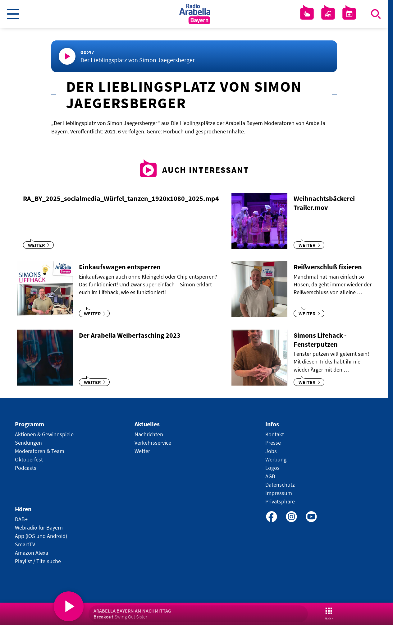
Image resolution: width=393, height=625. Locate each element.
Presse (273, 442)
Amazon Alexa (31, 552)
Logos (272, 467)
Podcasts (25, 467)
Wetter (142, 451)
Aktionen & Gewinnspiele (44, 434)
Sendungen (28, 442)
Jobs (271, 451)
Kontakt (274, 434)
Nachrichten (149, 434)
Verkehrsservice (153, 442)
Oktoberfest (29, 459)
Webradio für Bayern (39, 527)
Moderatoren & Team (39, 451)
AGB (270, 476)
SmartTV (25, 544)
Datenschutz (280, 484)
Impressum (278, 493)
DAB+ (21, 519)
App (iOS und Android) (41, 535)
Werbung (275, 459)
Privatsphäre (280, 501)
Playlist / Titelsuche (38, 561)
